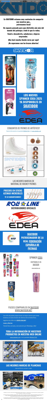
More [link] (42, 1)
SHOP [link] (33, 1)
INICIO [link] (25, 1)
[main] (23, 31)
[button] (46, 1)
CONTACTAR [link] (38, 1)
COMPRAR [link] (29, 1)
